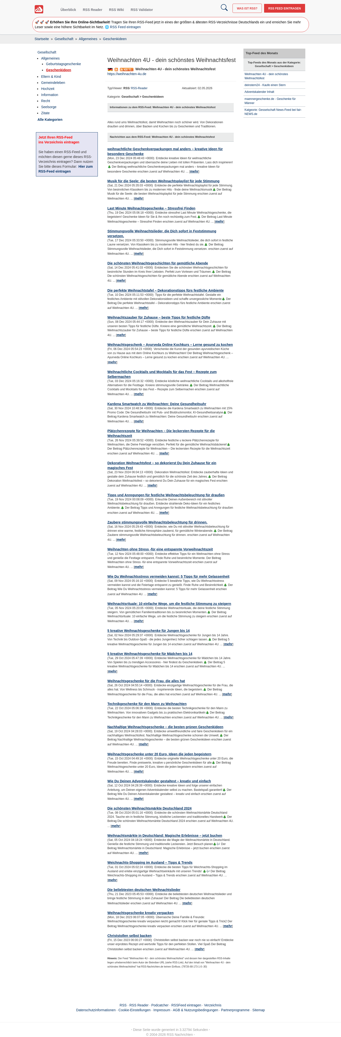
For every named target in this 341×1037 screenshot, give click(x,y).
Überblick (68, 10)
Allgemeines (50, 58)
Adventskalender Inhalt (259, 92)
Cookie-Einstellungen (134, 1010)
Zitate (45, 113)
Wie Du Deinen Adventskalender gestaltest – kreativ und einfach (159, 781)
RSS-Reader (139, 88)
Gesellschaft (47, 52)
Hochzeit (47, 89)
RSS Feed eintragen (284, 8)
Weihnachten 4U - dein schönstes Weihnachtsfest (266, 76)
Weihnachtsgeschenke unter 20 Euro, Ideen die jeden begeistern (159, 754)
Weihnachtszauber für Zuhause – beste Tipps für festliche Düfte (159, 317)
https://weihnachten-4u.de (127, 74)
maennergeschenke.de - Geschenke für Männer (270, 101)
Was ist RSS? (247, 8)
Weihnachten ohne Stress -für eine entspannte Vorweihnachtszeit (160, 549)
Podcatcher (160, 1005)
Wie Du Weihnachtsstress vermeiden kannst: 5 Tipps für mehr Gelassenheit (169, 576)
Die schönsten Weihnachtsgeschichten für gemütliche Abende (158, 263)
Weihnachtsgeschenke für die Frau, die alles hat (146, 681)
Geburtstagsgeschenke (63, 64)
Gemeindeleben (53, 83)
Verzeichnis (213, 1005)
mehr (194, 171)
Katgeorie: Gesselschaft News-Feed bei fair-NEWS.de (273, 112)
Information (49, 95)
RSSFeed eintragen (186, 1005)
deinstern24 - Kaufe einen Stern (265, 85)
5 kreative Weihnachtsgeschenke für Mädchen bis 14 (150, 654)
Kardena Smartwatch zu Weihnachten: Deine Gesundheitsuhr (157, 404)
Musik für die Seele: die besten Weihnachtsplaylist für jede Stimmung (164, 181)
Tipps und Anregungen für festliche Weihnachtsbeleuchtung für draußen (166, 495)
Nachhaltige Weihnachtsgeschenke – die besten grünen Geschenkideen (165, 727)
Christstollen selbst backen (130, 936)
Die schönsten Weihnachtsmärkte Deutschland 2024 (150, 808)
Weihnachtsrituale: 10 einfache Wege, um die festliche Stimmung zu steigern (169, 604)
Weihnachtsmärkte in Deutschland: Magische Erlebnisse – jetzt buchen (165, 835)
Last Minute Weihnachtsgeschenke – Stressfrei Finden (151, 208)
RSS (123, 1005)
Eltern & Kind (51, 76)
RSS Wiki (116, 10)
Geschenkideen (58, 70)
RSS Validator (142, 10)
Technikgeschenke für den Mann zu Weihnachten (147, 704)
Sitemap (258, 1010)
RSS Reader (92, 10)
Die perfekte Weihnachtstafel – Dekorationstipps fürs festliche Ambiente (166, 290)
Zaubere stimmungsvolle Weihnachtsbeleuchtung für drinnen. (158, 522)
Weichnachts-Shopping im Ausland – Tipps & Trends (150, 862)
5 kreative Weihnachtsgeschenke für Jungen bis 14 (149, 631)
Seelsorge (49, 107)
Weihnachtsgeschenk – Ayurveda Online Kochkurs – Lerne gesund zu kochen (170, 345)
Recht (45, 101)
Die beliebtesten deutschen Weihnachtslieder (144, 890)
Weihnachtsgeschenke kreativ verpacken (141, 913)
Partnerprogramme (235, 1010)
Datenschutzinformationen (96, 1010)
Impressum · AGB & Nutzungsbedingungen (185, 1010)
